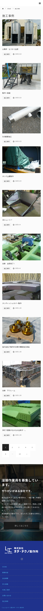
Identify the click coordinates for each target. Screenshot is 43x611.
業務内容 (5, 572)
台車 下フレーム (8, 390)
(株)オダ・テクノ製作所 (17, 607)
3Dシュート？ (7, 220)
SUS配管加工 (7, 136)
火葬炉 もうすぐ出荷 (10, 49)
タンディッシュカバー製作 (11, 303)
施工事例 (7, 54)
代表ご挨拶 (6, 590)
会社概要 (5, 578)
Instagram (21, 558)
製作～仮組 (6, 93)
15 (20, 454)
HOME (4, 567)
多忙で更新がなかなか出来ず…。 (14, 430)
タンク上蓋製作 (8, 176)
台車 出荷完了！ (8, 263)
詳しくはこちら (21, 525)
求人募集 (5, 584)
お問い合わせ (6, 595)
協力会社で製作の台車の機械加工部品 (16, 347)
